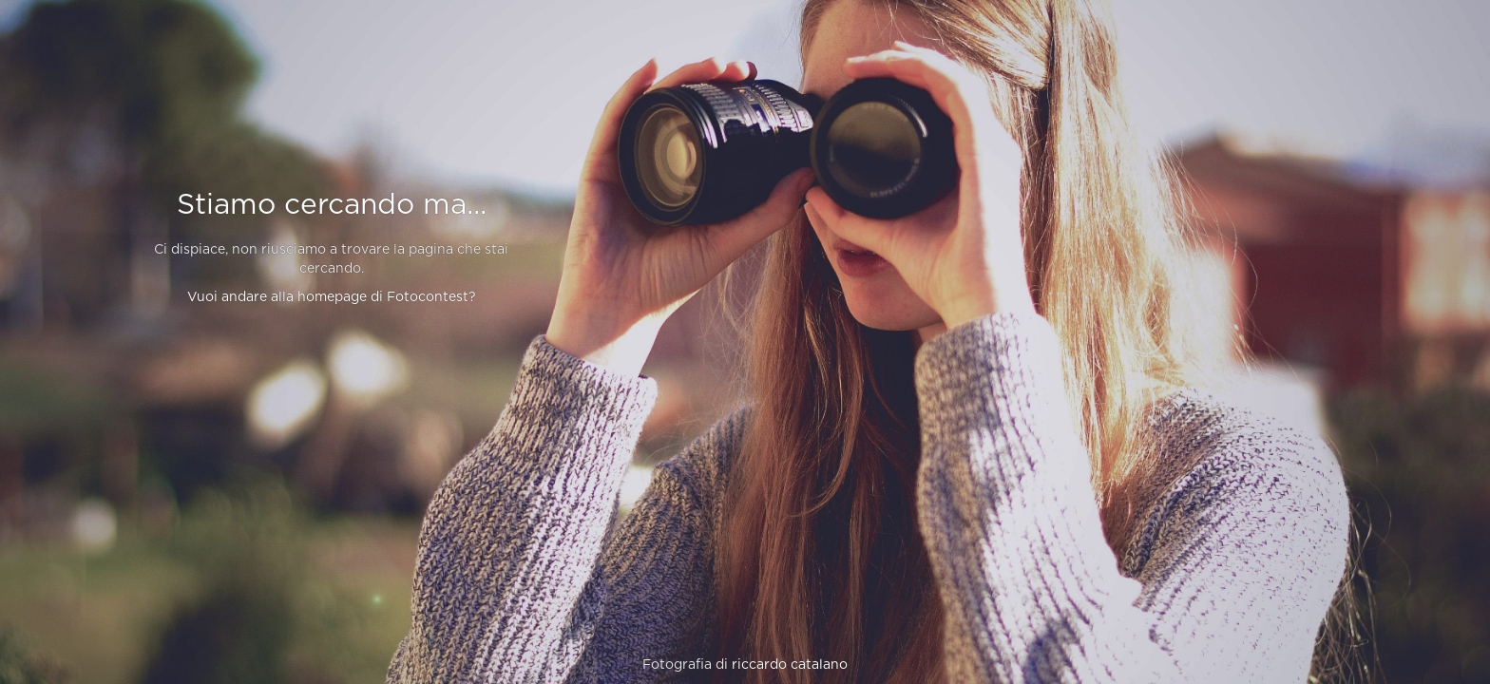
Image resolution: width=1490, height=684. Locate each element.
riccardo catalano (790, 665)
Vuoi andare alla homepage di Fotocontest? (331, 297)
